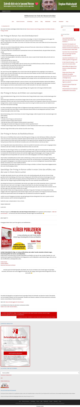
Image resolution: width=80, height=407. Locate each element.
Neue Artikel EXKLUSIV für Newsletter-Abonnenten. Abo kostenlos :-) (69, 39)
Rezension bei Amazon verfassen (8, 265)
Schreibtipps (30, 21)
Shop (66, 21)
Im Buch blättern (4, 263)
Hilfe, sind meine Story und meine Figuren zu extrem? (70, 81)
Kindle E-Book (4, 261)
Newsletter (60, 21)
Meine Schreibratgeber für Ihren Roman (15, 302)
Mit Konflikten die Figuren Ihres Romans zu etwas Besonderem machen (70, 68)
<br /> (5, 283)
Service (36, 21)
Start (14, 21)
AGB (1, 377)
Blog (41, 21)
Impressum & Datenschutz (6, 375)
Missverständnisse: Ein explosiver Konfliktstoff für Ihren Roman (70, 89)
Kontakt (54, 21)
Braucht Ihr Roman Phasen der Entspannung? (69, 85)
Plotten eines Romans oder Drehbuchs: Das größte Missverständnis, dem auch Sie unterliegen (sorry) (69, 75)
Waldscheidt (47, 21)
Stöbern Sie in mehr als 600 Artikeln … (9, 306)
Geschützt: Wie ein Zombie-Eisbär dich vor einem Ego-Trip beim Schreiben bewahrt (70, 53)
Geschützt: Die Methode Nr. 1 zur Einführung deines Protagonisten (70, 58)
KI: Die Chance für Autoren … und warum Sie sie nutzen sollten (70, 62)
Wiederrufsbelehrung (5, 380)
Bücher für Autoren (21, 21)
